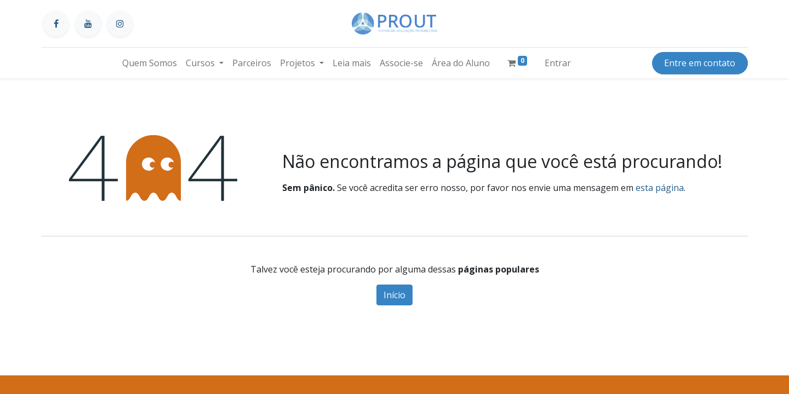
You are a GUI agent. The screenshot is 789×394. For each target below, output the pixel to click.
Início (394, 295)
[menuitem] (149, 63)
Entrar (558, 63)
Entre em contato (699, 63)
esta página (660, 188)
